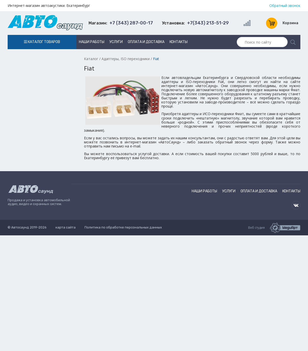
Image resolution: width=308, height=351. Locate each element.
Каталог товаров (42, 42)
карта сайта (65, 227)
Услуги (116, 42)
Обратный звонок (284, 6)
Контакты (179, 42)
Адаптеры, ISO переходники (126, 58)
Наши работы (91, 42)
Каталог (91, 58)
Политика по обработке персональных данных (123, 227)
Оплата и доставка (146, 42)
